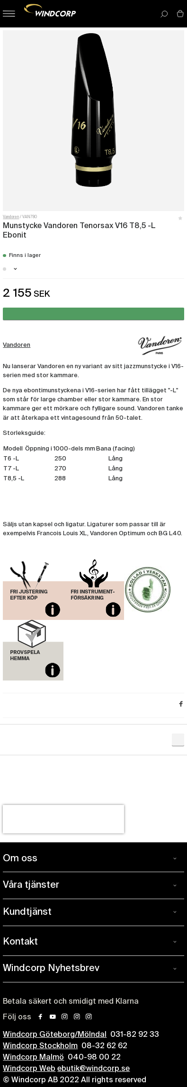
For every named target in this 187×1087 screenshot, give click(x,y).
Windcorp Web (29, 1069)
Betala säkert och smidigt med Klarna (71, 1002)
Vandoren (11, 217)
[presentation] (63, 819)
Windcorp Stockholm (40, 1046)
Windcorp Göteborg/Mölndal (55, 1035)
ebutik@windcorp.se (93, 1069)
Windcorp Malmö (33, 1057)
